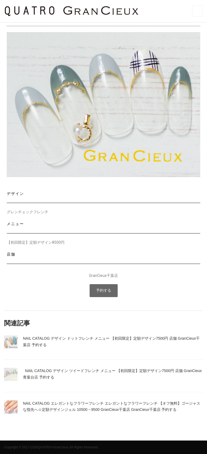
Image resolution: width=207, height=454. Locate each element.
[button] (104, 290)
